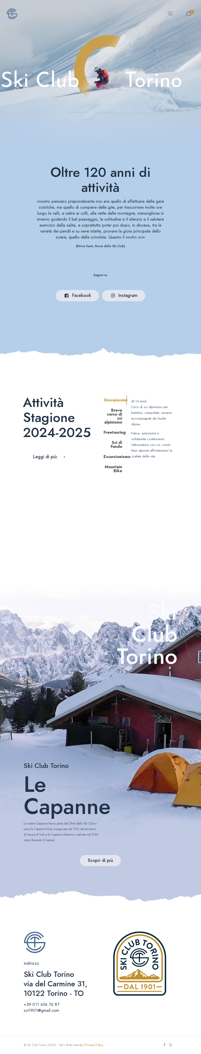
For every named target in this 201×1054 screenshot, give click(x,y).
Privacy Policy (94, 1045)
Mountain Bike (113, 469)
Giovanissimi (115, 400)
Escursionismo (115, 457)
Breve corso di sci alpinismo (113, 416)
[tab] (114, 400)
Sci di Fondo (116, 444)
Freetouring (115, 432)
